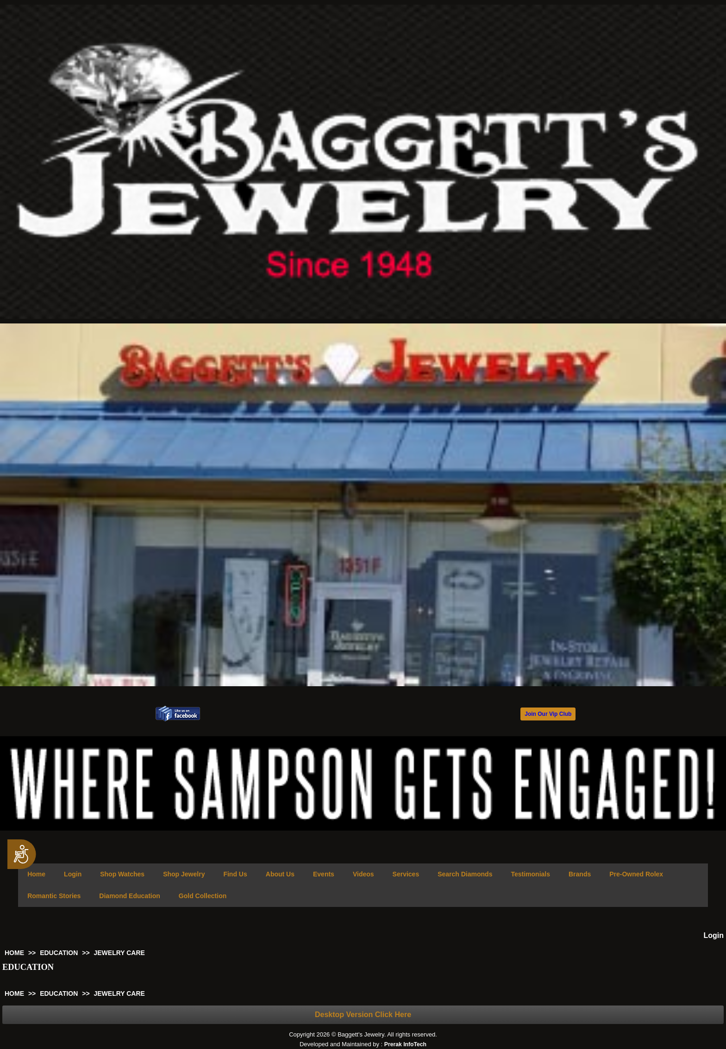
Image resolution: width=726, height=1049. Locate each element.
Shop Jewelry (184, 874)
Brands (580, 874)
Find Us (235, 874)
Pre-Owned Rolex (636, 874)
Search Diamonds (465, 874)
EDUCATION (59, 952)
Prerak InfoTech (405, 1044)
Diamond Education (129, 896)
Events (323, 874)
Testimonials (530, 874)
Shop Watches (122, 874)
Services (406, 874)
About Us (280, 874)
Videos (363, 874)
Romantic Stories (54, 896)
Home (36, 874)
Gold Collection (202, 896)
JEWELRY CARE (119, 952)
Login (72, 874)
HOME (14, 952)
